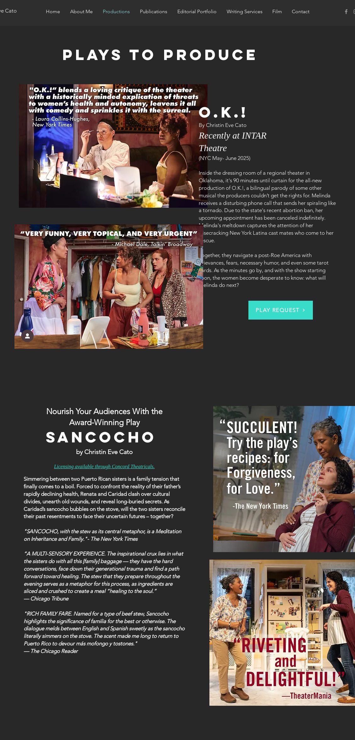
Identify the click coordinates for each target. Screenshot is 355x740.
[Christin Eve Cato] (346, 11)
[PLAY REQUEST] (280, 310)
